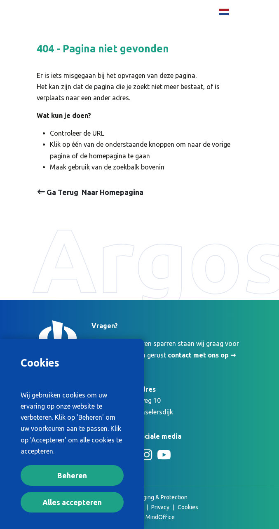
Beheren (72, 475)
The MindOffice (154, 517)
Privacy (160, 507)
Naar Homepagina (112, 192)
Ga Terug (58, 192)
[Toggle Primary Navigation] (233, 30)
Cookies (188, 507)
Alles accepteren (72, 502)
